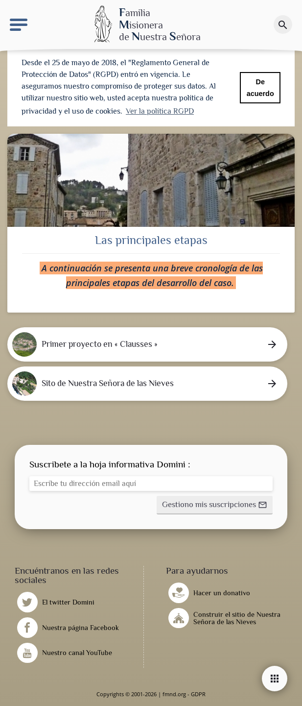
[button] (215, 505)
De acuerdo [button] (260, 87)
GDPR (198, 694)
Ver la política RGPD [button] (160, 111)
